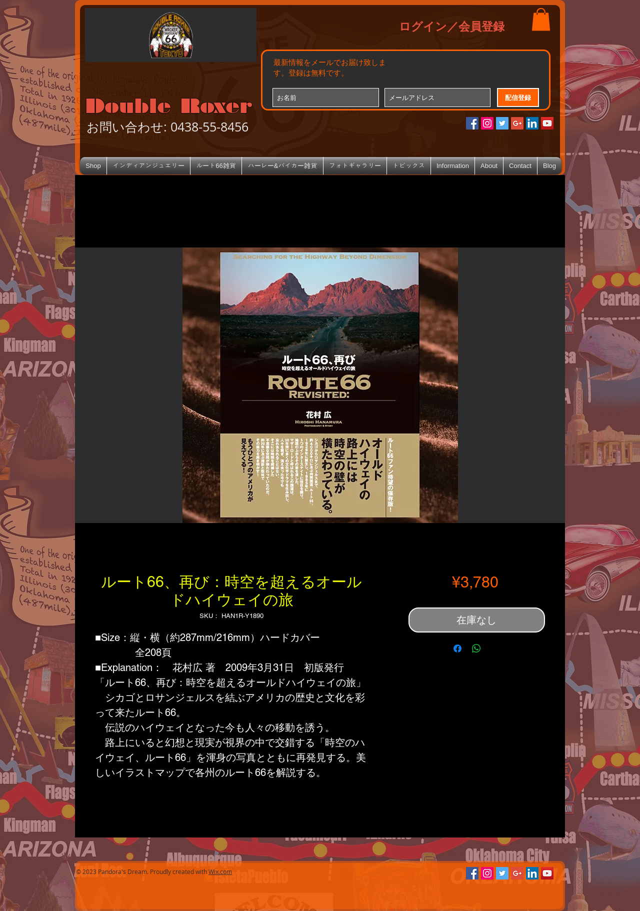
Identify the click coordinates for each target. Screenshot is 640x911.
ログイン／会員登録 (451, 26)
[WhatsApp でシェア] (476, 648)
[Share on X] (496, 648)
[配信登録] (518, 97)
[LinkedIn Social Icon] (532, 123)
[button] (541, 19)
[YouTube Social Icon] (547, 123)
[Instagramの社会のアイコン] (487, 123)
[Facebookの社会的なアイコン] (472, 123)
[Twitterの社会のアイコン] (502, 123)
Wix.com (220, 872)
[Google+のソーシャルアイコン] (517, 123)
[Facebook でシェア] (458, 648)
